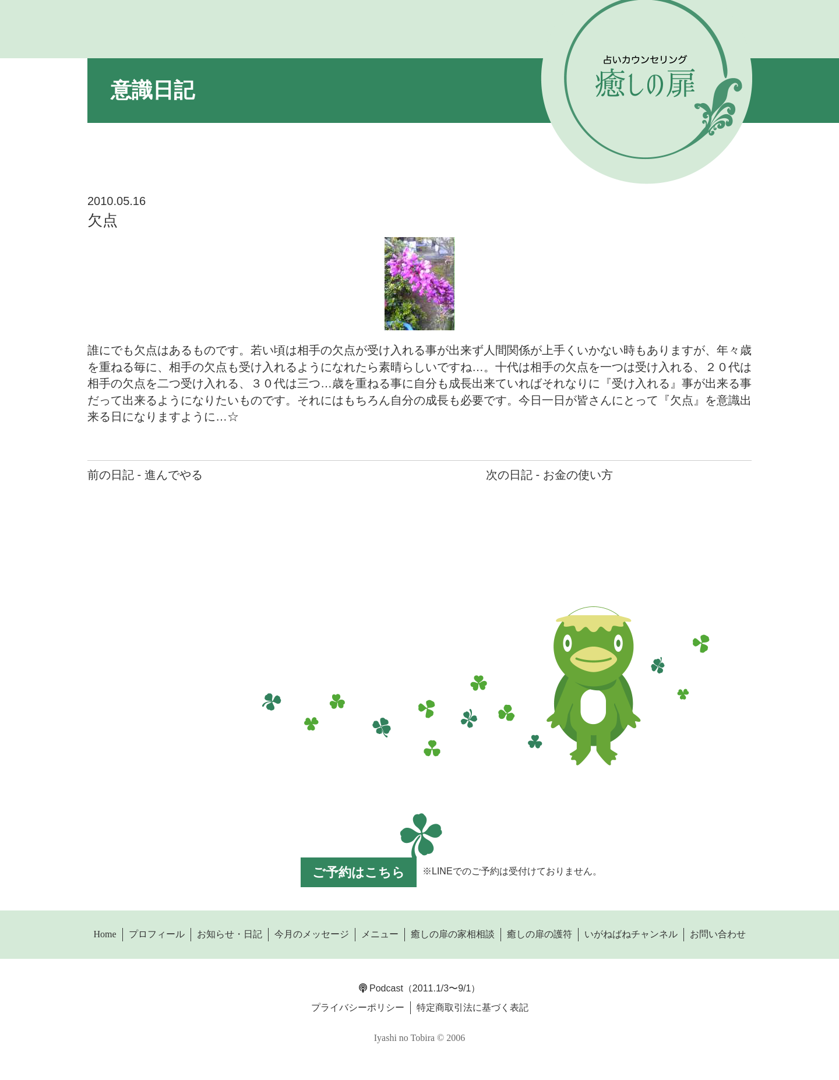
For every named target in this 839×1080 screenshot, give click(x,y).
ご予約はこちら (358, 872)
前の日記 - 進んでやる (145, 474)
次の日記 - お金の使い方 (549, 474)
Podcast (381, 988)
